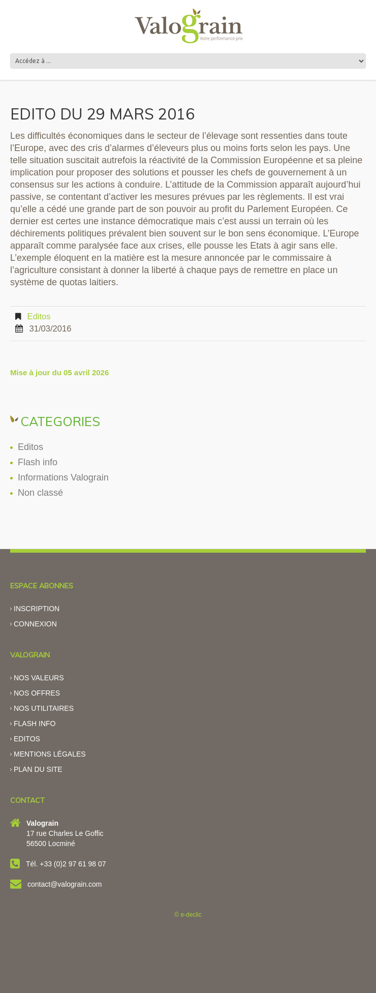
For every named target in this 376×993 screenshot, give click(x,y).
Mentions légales (50, 754)
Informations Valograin (63, 477)
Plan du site (38, 769)
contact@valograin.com (64, 884)
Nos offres (37, 693)
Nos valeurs (39, 678)
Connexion (35, 624)
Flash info (37, 462)
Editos (39, 316)
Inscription (36, 609)
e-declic (190, 914)
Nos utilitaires (44, 708)
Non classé (40, 493)
